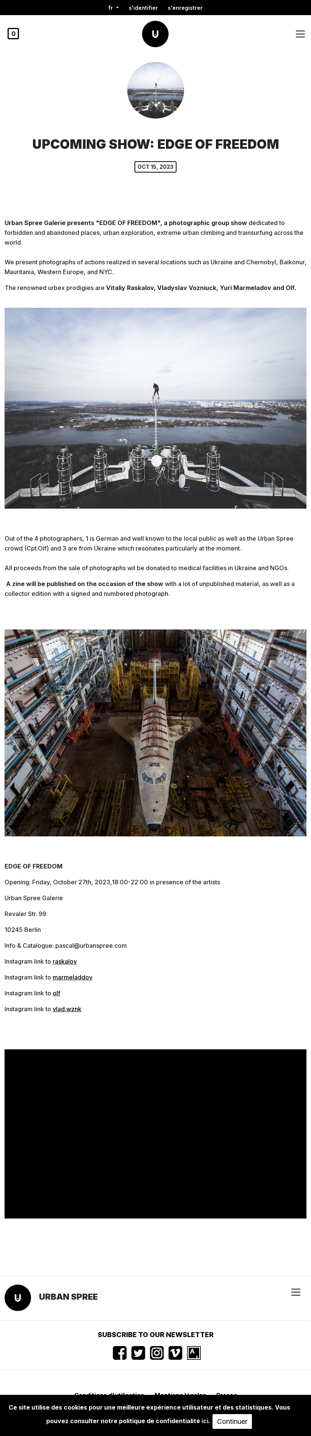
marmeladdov (72, 977)
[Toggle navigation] (300, 34)
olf (56, 993)
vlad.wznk (67, 1009)
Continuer (232, 1421)
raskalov (65, 961)
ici (205, 1421)
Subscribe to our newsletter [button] (156, 1335)
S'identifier (143, 8)
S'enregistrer (185, 8)
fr (111, 8)
